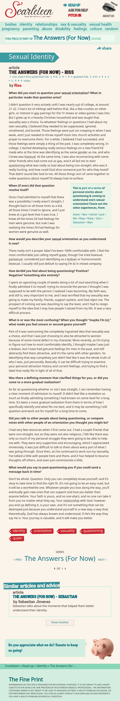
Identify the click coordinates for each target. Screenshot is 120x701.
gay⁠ (36, 113)
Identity (26, 24)
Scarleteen (12, 666)
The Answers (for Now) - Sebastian (45, 596)
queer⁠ (62, 255)
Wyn (90, 222)
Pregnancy (11, 28)
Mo (75, 218)
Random (111, 28)
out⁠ (77, 104)
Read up (74, 5)
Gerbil (93, 214)
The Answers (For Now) (60, 559)
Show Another (60, 622)
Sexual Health (100, 24)
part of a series (91, 188)
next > (102, 560)
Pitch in (74, 15)
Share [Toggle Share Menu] (103, 48)
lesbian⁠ (72, 259)
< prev (17, 560)
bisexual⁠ (30, 157)
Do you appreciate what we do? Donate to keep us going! (43, 648)
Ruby (90, 218)
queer (18, 538)
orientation (43, 531)
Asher (76, 214)
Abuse (47, 28)
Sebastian (79, 222)
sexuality (67, 531)
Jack (101, 214)
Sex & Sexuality (73, 24)
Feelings (80, 28)
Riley (82, 218)
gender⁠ (83, 152)
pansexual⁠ (16, 259)
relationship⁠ (71, 500)
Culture (96, 28)
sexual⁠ (56, 239)
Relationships (46, 24)
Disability (62, 28)
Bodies (11, 24)
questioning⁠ (17, 165)
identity (19, 531)
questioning (93, 531)
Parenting (31, 28)
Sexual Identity (31, 57)
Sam (98, 218)
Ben (84, 214)
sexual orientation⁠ (75, 93)
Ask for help (78, 10)
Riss (17, 85)
